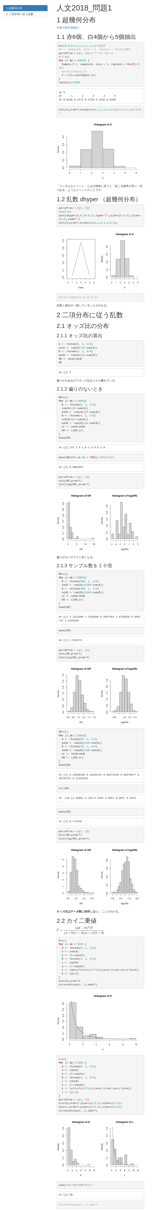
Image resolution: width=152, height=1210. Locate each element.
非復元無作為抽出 (68, 27)
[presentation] (81, 930)
